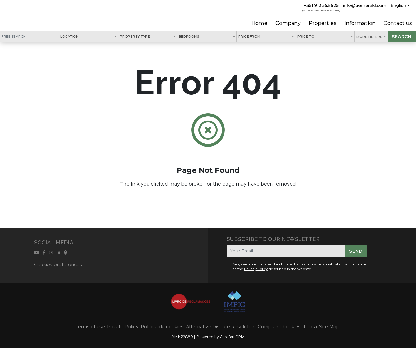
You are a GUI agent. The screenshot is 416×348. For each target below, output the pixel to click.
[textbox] (81, 36)
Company (288, 23)
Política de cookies (162, 326)
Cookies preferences (58, 264)
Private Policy (122, 326)
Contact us (398, 23)
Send (356, 251)
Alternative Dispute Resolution (220, 326)
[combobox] (88, 36)
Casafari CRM (232, 336)
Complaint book (276, 326)
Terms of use (90, 326)
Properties (322, 23)
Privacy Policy (256, 269)
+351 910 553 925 (321, 5)
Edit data (307, 326)
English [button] (398, 5)
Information (360, 23)
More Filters (369, 37)
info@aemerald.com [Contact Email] (365, 5)
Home (259, 23)
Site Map (329, 326)
